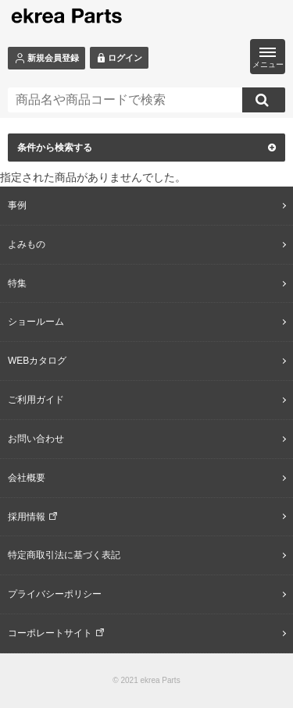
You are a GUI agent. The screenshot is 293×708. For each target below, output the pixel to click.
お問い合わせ (36, 438)
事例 (17, 205)
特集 (17, 283)
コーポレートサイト (50, 633)
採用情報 (26, 516)
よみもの (26, 244)
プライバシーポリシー (55, 594)
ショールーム (36, 321)
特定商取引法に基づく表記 (64, 555)
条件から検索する (146, 147)
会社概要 (26, 477)
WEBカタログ (37, 360)
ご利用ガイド (36, 399)
